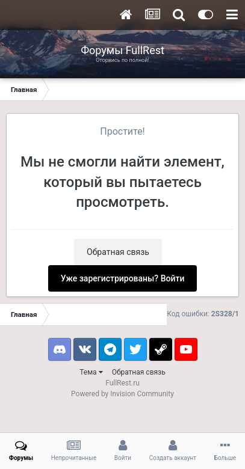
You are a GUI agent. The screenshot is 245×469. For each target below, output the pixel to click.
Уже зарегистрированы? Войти (123, 278)
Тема (90, 372)
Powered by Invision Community (122, 394)
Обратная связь (118, 252)
